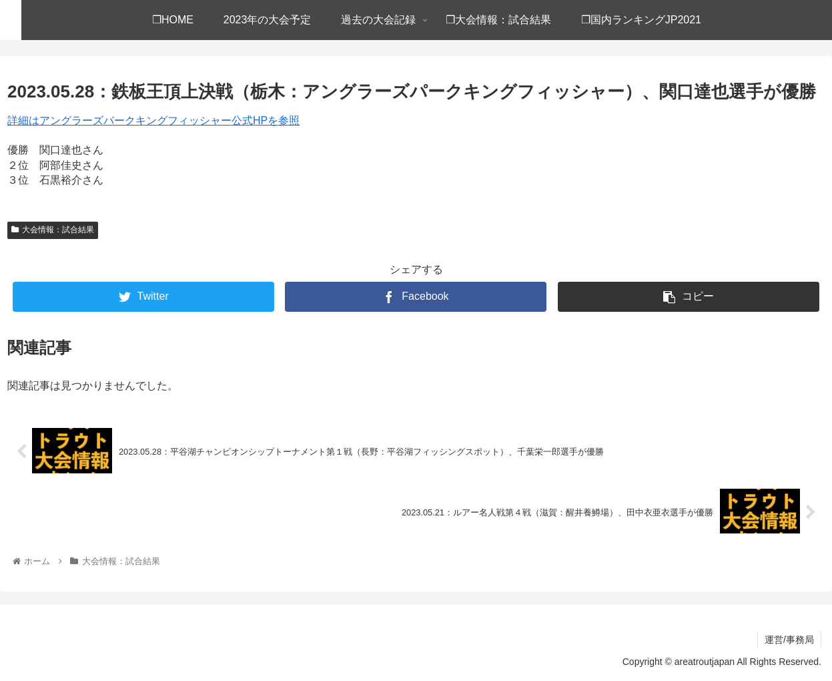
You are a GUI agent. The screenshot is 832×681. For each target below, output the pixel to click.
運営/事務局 (789, 639)
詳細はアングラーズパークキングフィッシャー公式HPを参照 (153, 120)
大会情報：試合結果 (52, 229)
